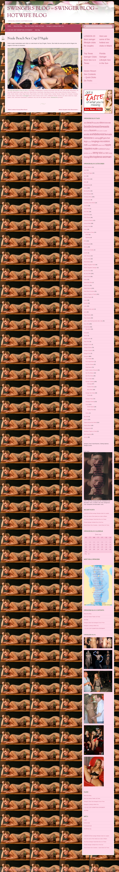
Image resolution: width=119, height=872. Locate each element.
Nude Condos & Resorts (61, 92)
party (85, 312)
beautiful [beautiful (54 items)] (96, 123)
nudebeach (30, 97)
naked (21, 92)
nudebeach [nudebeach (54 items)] (102, 149)
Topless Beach (19, 95)
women (85, 437)
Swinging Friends (90, 401)
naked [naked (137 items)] (95, 145)
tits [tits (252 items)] (91, 156)
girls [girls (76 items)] (105, 138)
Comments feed (88, 825)
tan (39, 97)
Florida (89, 395)
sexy (35, 97)
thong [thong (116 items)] (86, 157)
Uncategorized (87, 428)
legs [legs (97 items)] (86, 141)
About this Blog (18, 26)
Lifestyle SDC (98, 492)
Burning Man (87, 191)
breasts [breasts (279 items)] (104, 126)
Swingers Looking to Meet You (55, 26)
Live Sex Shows (89, 364)
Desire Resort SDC (98, 465)
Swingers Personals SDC (98, 484)
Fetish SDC (98, 488)
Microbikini (88, 329)
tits (41, 97)
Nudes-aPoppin (87, 297)
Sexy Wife (86, 323)
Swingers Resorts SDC (98, 467)
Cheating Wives (39, 90)
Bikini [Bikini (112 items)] (102, 122)
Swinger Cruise (87, 344)
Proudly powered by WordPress (14, 869)
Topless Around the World (90, 422)
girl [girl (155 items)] (101, 138)
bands (85, 170)
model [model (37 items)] (89, 145)
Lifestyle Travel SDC (98, 469)
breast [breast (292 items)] (96, 126)
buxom (42, 95)
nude (13, 97)
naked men (26, 92)
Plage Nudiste (26, 94)
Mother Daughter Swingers (90, 267)
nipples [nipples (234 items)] (88, 148)
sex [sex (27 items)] (91, 153)
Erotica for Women (88, 220)
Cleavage (89, 383)
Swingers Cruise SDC (98, 472)
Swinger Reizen (48, 94)
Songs (85, 332)
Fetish (85, 229)
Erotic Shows (87, 217)
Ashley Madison (88, 167)
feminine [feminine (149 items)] (88, 138)
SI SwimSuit (87, 326)
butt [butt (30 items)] (88, 130)
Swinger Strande (56, 94)
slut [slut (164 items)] (100, 152)
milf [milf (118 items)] (85, 145)
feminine (60, 95)
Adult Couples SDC (98, 493)
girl (63, 95)
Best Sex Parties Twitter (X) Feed (34, 26)
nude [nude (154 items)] (95, 148)
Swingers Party (89, 398)
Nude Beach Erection (49, 92)
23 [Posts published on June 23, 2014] (86, 549)
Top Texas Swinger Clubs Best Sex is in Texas (95, 519)
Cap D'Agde (32, 90)
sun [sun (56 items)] (104, 153)
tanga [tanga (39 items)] (110, 153)
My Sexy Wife (87, 273)
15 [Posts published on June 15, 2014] (110, 544)
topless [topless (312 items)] (97, 156)
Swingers (70, 94)
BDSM (87, 234)
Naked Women (33, 92)
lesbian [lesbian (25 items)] (89, 141)
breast (34, 95)
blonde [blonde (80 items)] (108, 123)
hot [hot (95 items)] (108, 138)
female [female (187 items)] (108, 134)
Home (9, 26)
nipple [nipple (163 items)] (108, 144)
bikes (85, 182)
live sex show (87, 258)
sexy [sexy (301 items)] (95, 152)
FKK (61, 90)
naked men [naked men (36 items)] (101, 145)
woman (48, 97)
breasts (38, 95)
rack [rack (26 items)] (89, 153)
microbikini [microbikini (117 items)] (105, 141)
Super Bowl (86, 341)
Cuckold (86, 205)
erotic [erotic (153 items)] (87, 134)
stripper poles (87, 338)
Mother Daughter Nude (89, 264)
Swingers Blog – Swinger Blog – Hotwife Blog (52, 12)
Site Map (37, 30)
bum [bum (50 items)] (85, 130)
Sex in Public (40, 94)
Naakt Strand (16, 92)
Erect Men (57, 90)
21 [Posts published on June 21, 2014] (106, 547)
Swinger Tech (64, 94)
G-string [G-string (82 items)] (96, 138)
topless (13, 95)
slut (37, 97)
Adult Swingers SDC (98, 486)
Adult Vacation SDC (98, 462)
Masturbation (73, 90)
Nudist (12, 94)
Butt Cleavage (87, 193)
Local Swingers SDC (98, 483)
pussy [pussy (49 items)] (86, 153)
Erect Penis (86, 214)
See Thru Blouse (90, 373)
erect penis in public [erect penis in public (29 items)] (102, 130)
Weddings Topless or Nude (90, 431)
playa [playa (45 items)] (108, 149)
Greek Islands (90, 406)
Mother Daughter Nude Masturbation (69, 109)
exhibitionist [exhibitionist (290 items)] (97, 134)
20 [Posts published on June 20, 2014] (102, 547)
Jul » (89, 553)
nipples (9, 97)
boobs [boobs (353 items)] (88, 126)
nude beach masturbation (21, 97)
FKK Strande (66, 90)
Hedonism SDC (98, 470)
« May (85, 553)
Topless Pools (90, 409)
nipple (75, 95)
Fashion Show (90, 386)
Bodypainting (87, 185)
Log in (85, 819)
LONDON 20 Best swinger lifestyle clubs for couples (96, 513)
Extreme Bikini (87, 223)
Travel (87, 404)
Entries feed (87, 822)
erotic (45, 95)
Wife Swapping (87, 434)
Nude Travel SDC (98, 476)
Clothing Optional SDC (98, 477)
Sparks (85, 335)
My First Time (87, 270)
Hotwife (86, 252)
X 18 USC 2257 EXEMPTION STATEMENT (20, 30)
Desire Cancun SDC (98, 474)
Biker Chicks (87, 179)
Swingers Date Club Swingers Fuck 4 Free (94, 622)
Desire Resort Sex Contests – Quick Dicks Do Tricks (96, 525)
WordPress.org (87, 828)
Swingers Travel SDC (98, 463)
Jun (3, 37)
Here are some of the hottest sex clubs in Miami (95, 516)
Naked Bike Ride (88, 282)
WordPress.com (36, 869)
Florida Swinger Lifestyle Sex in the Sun (93, 522)
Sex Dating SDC (98, 490)
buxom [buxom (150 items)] (93, 130)
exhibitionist (50, 95)
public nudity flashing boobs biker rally (93, 321)
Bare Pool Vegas (88, 173)
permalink (60, 97)
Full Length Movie (90, 361)
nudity (20, 94)
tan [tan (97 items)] (107, 153)
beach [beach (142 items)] (90, 122)
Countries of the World (48, 90)
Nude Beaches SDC (98, 479)
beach (30, 95)
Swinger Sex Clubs (90, 393)
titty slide (86, 416)
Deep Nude (86, 208)
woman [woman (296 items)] (107, 156)
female (55, 95)
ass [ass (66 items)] (85, 123)
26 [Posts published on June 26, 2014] (98, 549)
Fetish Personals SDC (98, 481)
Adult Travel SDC (98, 460)
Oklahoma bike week (89, 309)
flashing (86, 247)
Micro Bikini (90, 389)
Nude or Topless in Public (90, 294)
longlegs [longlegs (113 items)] (95, 141)
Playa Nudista (33, 94)
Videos (87, 413)
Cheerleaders (87, 199)
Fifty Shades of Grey (89, 232)
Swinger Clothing (90, 381)
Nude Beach (40, 92)
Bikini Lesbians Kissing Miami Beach (17, 109)
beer (85, 176)
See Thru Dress (89, 375)
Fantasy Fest (87, 226)
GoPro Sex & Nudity (89, 249)
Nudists (16, 94)
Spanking (88, 237)
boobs (85, 188)
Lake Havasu (87, 255)
